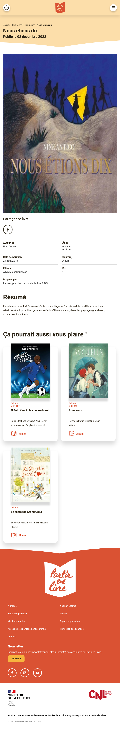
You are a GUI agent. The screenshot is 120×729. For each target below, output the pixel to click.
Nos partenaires (68, 606)
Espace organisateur (70, 621)
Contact (12, 636)
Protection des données (72, 629)
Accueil (6, 25)
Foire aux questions (17, 613)
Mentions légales (16, 621)
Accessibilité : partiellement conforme (27, 629)
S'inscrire (16, 658)
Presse (63, 613)
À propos (12, 606)
